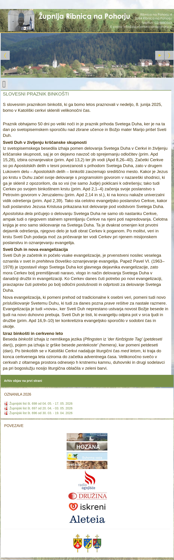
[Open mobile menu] (4, 84)
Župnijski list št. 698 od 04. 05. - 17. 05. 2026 (41, 403)
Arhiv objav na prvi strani (23, 381)
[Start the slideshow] (159, 55)
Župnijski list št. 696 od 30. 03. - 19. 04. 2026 (41, 413)
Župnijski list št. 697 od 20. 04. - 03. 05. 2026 (41, 408)
